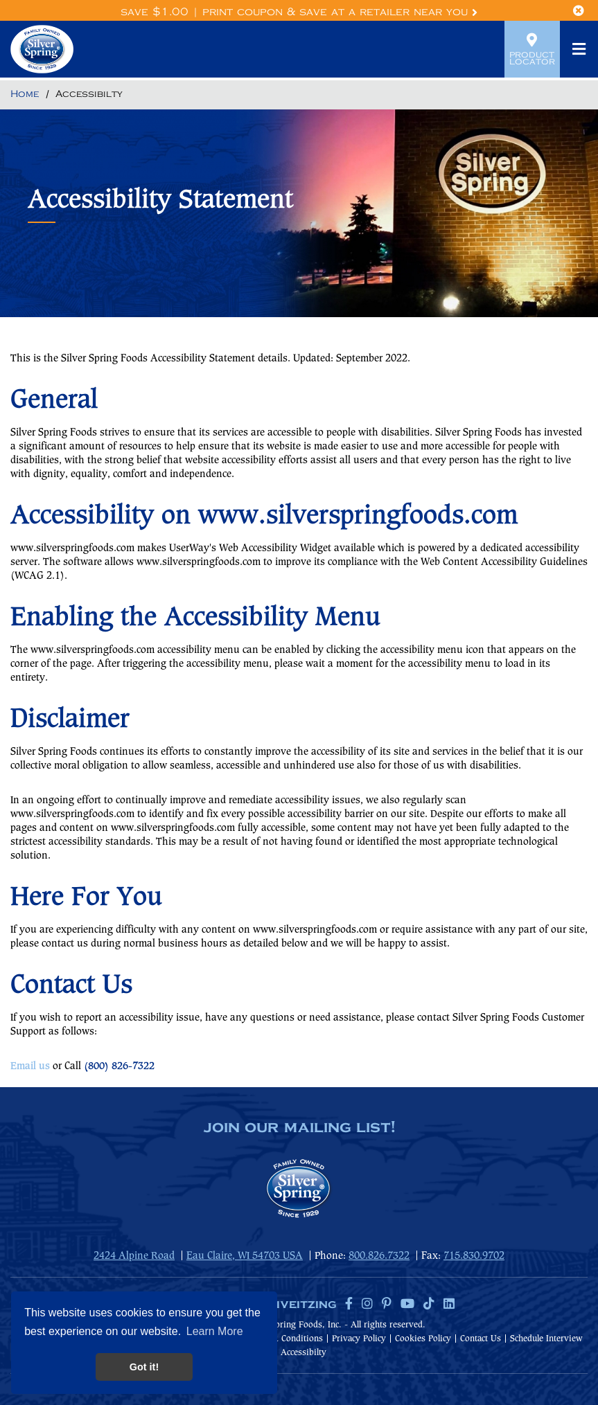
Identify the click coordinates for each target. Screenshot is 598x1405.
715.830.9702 (473, 1256)
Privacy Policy (359, 1339)
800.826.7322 (379, 1256)
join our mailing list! (299, 1128)
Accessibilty (303, 1353)
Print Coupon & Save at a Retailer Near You (339, 12)
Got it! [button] (144, 1366)
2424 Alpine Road (134, 1256)
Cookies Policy (423, 1339)
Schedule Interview (546, 1339)
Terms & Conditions (284, 1339)
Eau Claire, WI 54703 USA (244, 1256)
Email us (30, 1066)
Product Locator (532, 49)
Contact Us (480, 1339)
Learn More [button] (214, 1331)
